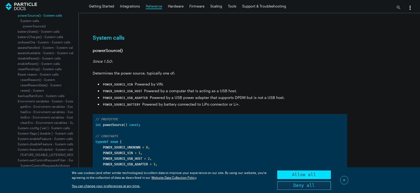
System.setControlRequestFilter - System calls (52, 160)
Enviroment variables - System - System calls (51, 101)
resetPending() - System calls (40, 69)
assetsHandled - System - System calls (46, 47)
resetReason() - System (37, 79)
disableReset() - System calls (39, 58)
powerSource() (34, 26)
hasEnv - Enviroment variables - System (49, 112)
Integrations (130, 6)
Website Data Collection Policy (173, 177)
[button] (410, 8)
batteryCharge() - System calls (40, 37)
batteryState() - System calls (39, 31)
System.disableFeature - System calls (46, 144)
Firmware (196, 6)
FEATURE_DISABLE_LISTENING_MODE (48, 155)
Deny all (304, 185)
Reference (154, 6)
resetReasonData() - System (41, 85)
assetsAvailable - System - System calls (47, 53)
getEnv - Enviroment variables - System (49, 106)
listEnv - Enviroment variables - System (49, 117)
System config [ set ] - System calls (44, 128)
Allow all (304, 174)
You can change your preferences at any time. (106, 186)
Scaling (216, 6)
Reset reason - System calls (38, 74)
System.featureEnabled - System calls (46, 149)
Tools (232, 6)
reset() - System (32, 90)
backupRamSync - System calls (41, 96)
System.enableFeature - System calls (45, 138)
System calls (29, 21)
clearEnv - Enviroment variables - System (50, 122)
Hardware (175, 6)
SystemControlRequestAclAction (45, 165)
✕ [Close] (344, 180)
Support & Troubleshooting (264, 6)
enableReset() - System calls (39, 63)
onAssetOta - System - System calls (44, 42)
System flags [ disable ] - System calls (46, 133)
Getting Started (101, 6)
